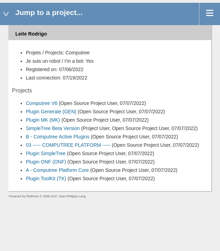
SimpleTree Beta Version (53, 128)
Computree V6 (41, 103)
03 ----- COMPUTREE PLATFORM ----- (68, 145)
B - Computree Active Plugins (57, 136)
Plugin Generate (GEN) (51, 111)
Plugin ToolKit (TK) (46, 178)
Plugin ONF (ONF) (46, 162)
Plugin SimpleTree (46, 153)
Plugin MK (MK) (43, 120)
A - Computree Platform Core (57, 170)
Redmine (32, 196)
